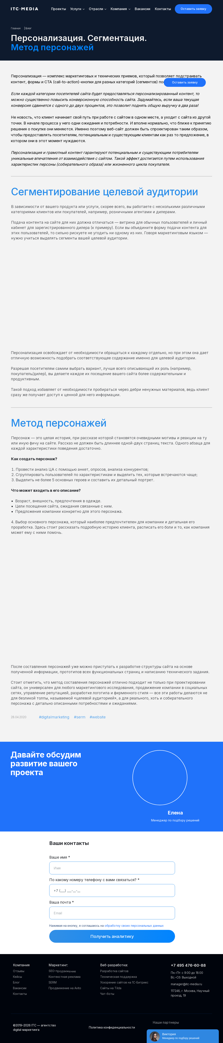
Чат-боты (107, 993)
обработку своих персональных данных (134, 925)
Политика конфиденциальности (112, 1027)
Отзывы (18, 971)
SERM (53, 982)
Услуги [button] (75, 9)
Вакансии (142, 9)
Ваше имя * (59, 857)
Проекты (58, 9)
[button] (193, 9)
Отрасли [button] (96, 9)
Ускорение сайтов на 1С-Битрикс (124, 982)
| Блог (27, 28)
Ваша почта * (61, 902)
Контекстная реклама (64, 976)
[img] (170, 1004)
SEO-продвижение (62, 971)
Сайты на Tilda (110, 988)
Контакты (163, 9)
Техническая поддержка (118, 976)
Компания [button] (119, 9)
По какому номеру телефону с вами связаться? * (94, 880)
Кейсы (17, 976)
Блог (16, 982)
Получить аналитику (112, 936)
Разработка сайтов (114, 971)
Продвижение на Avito (65, 988)
